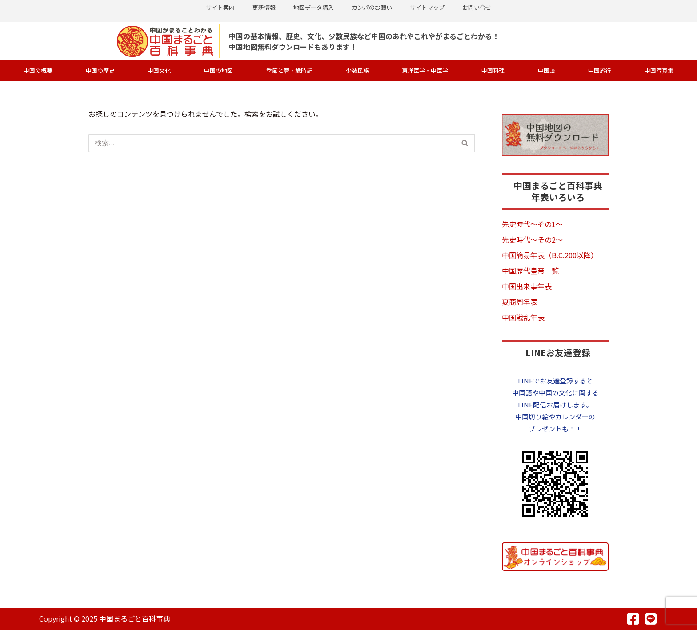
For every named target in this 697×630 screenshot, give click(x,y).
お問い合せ (476, 7)
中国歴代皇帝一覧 (530, 270)
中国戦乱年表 (523, 317)
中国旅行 (599, 70)
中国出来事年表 (527, 286)
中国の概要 (38, 70)
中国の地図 (218, 70)
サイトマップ (427, 7)
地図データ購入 (313, 7)
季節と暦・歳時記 (289, 70)
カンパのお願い (372, 7)
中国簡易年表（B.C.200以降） (550, 255)
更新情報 (264, 7)
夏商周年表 (519, 301)
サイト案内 (220, 7)
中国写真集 (659, 70)
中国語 (546, 70)
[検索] (271, 143)
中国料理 (493, 70)
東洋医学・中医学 (425, 70)
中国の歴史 (100, 70)
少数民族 (357, 70)
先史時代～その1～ (532, 224)
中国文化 (159, 70)
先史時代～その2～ (532, 239)
